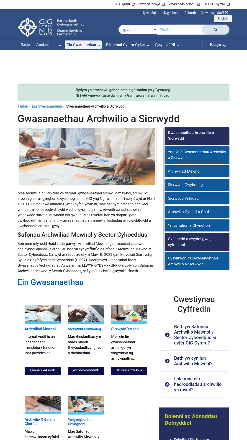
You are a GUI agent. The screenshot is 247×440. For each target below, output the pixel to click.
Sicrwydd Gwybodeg (185, 154)
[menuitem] (59, 45)
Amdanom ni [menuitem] (46, 45)
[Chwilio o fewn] (137, 29)
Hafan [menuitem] (25, 45)
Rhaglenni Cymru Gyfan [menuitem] (125, 45)
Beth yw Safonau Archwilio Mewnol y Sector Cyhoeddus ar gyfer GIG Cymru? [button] (195, 304)
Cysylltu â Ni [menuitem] (165, 45)
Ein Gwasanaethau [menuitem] (81, 45)
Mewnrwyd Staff (212, 13)
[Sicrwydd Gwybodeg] (85, 309)
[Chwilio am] (179, 29)
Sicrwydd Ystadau (183, 168)
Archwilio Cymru (187, 420)
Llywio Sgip (149, 13)
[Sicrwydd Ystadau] (129, 309)
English (223, 18)
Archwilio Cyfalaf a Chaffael (192, 181)
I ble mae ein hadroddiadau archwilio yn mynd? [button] (198, 354)
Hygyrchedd (170, 13)
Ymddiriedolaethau (182, 4)
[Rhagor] (217, 44)
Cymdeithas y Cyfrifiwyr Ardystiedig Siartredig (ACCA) (197, 428)
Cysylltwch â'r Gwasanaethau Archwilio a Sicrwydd (193, 230)
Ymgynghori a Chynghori (189, 195)
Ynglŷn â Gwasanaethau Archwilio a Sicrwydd (197, 124)
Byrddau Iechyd (149, 4)
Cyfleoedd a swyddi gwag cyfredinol (189, 211)
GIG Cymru (122, 4)
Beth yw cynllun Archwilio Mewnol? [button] (193, 330)
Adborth (190, 13)
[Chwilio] (215, 29)
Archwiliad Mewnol (184, 140)
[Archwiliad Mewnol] (42, 309)
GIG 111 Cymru (214, 4)
